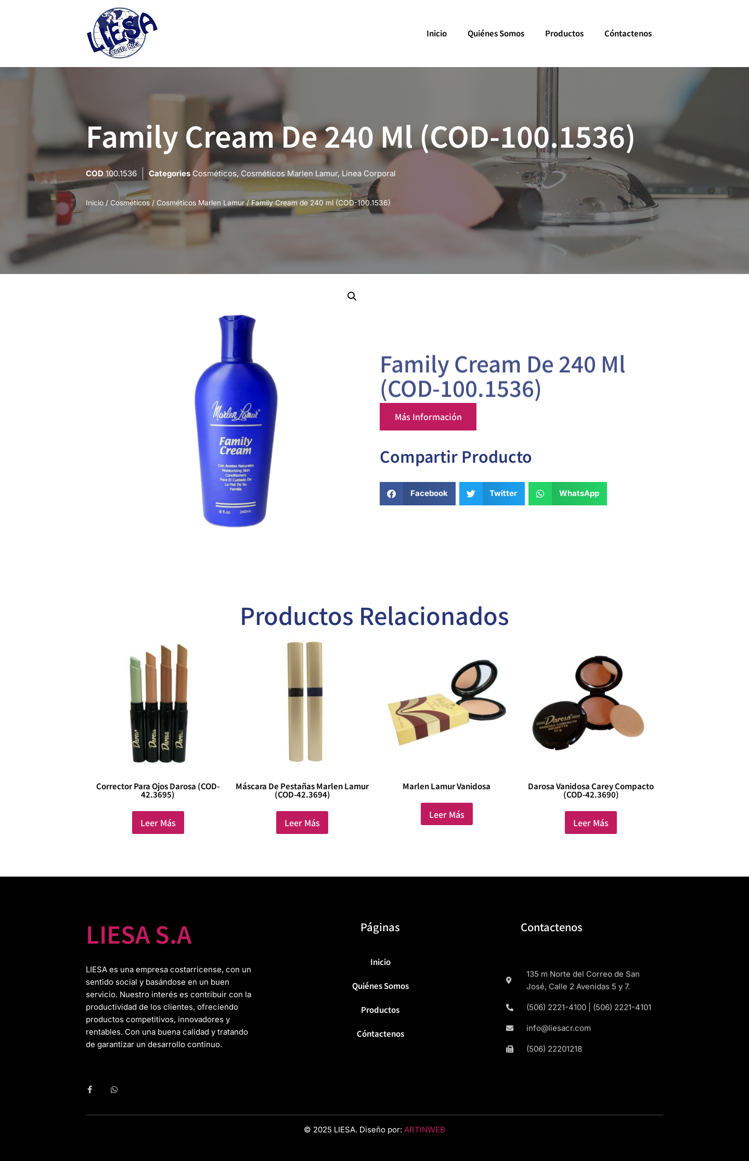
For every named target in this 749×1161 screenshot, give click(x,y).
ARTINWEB (424, 1129)
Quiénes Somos (496, 33)
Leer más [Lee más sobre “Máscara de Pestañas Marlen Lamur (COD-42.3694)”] (302, 822)
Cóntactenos (628, 33)
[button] (352, 296)
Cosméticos (214, 173)
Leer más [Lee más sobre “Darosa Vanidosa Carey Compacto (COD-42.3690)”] (591, 822)
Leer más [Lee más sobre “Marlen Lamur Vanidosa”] (446, 814)
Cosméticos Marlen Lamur (289, 173)
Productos (564, 33)
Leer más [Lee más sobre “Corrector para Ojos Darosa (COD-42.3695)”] (158, 822)
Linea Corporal (369, 173)
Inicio (437, 33)
